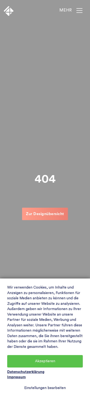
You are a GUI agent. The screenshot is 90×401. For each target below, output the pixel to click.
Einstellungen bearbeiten (45, 388)
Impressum (16, 377)
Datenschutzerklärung (25, 372)
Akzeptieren (45, 361)
